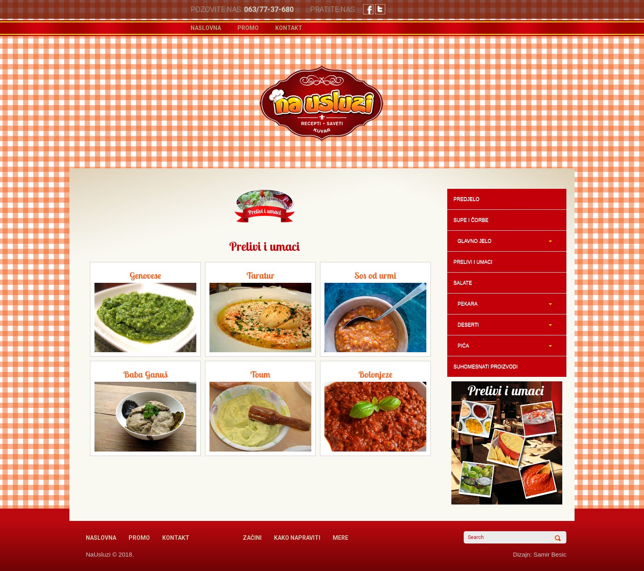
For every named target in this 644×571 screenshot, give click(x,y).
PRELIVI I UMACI (472, 262)
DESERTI (502, 325)
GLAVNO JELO (502, 241)
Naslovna (206, 28)
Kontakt (288, 28)
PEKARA (502, 304)
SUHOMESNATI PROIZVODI (485, 366)
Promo (248, 28)
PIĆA (502, 346)
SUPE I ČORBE (470, 220)
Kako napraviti (297, 537)
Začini (252, 537)
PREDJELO (466, 199)
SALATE (462, 283)
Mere (340, 537)
